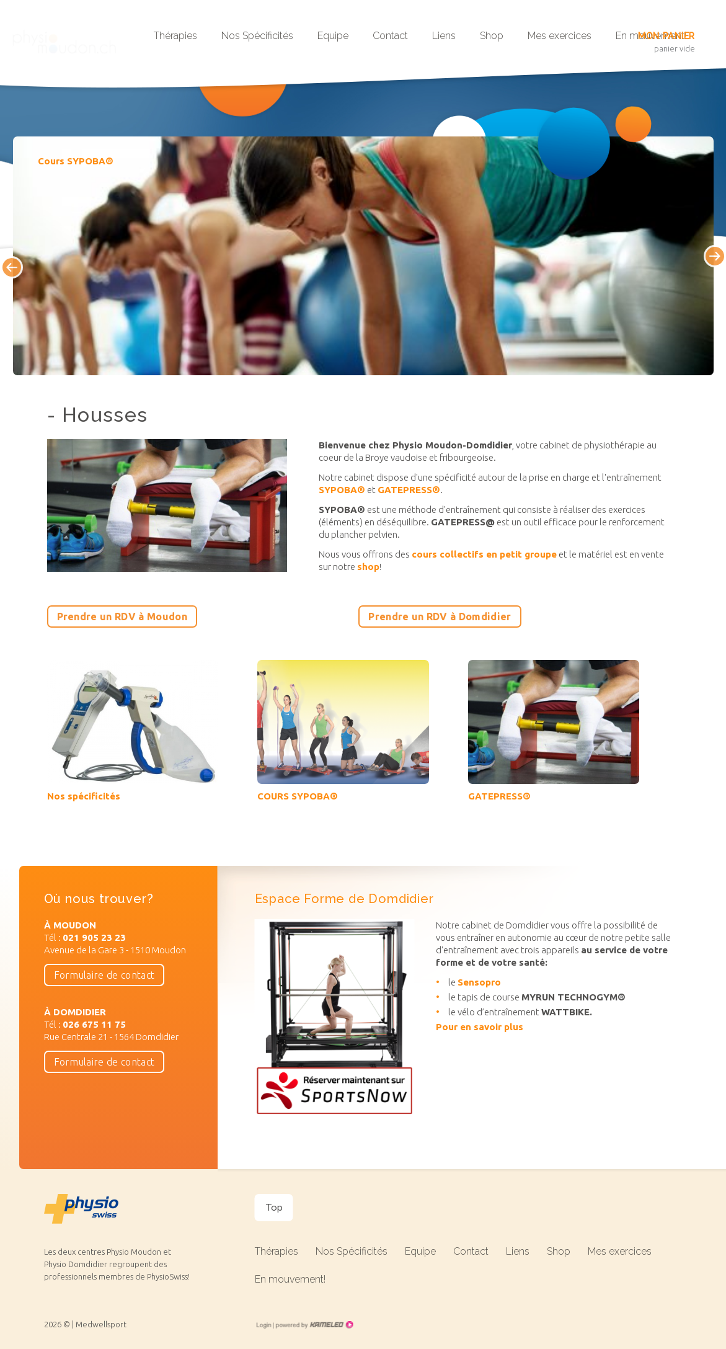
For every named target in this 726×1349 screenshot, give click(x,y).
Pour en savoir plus (479, 1027)
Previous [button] (1, 257)
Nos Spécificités (257, 36)
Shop (491, 36)
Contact (390, 36)
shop (368, 566)
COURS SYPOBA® (297, 796)
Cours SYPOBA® (75, 161)
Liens (444, 36)
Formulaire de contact (104, 975)
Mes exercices (559, 36)
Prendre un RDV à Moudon (122, 616)
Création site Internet (313, 1324)
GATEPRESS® (409, 489)
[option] (363, 255)
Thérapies (175, 36)
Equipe (332, 36)
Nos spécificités (83, 796)
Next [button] (725, 266)
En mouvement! (290, 1279)
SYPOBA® (342, 489)
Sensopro (479, 982)
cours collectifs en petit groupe (484, 554)
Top (274, 1207)
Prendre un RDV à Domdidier (439, 616)
